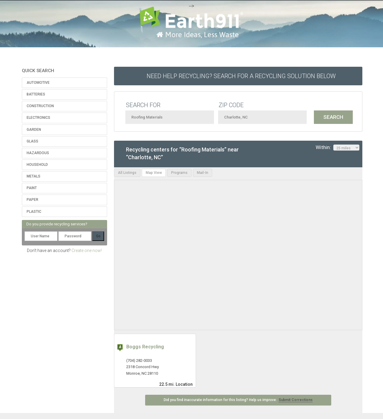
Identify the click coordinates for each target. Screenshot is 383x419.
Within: (337, 147)
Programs (179, 173)
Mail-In (202, 173)
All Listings (127, 173)
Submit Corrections (296, 400)
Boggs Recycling (145, 347)
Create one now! (87, 250)
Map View (154, 173)
